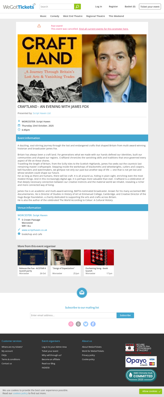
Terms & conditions (11, 359)
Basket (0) (130, 6)
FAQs (4, 355)
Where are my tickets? (12, 346)
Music (43, 16)
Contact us (7, 363)
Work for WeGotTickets (93, 351)
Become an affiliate (51, 359)
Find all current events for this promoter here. (104, 28)
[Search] (77, 6)
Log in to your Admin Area (54, 346)
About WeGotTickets (92, 346)
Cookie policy (88, 359)
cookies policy (20, 393)
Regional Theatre (95, 16)
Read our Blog (48, 363)
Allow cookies (149, 391)
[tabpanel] (32, 262)
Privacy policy (88, 355)
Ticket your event (150, 6)
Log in (98, 6)
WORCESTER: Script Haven (33, 215)
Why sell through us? (52, 355)
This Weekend (116, 16)
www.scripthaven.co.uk (34, 229)
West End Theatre (72, 16)
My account (7, 351)
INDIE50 (45, 367)
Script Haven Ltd (42, 113)
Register (113, 6)
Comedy (54, 16)
